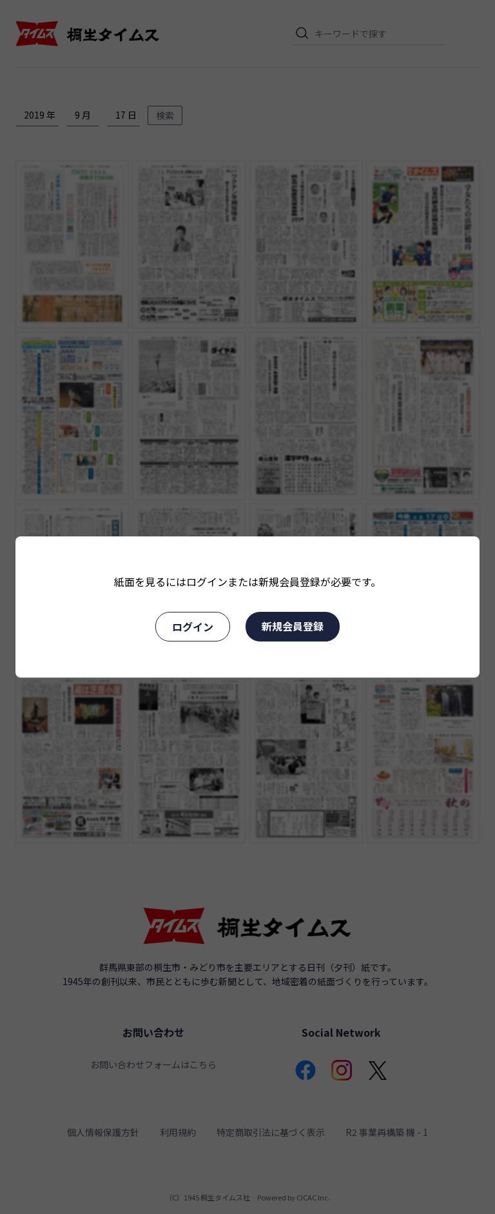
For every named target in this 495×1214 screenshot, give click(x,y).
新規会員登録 (293, 626)
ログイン (192, 626)
